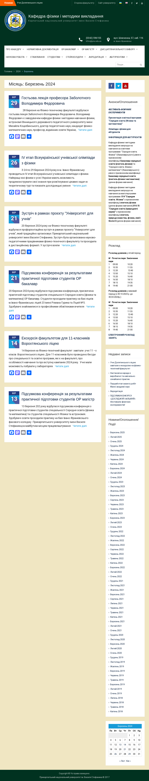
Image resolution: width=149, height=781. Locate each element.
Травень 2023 (117, 509)
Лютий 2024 (116, 473)
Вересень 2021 (117, 594)
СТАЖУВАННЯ (37, 57)
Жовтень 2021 (117, 590)
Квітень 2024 (116, 464)
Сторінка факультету (84, 3)
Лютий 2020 (116, 648)
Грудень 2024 (116, 446)
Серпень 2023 (117, 500)
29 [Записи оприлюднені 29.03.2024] (129, 754)
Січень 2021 (116, 630)
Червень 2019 (117, 675)
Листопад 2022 (117, 536)
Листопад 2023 (117, 486)
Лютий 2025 (116, 437)
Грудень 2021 (116, 581)
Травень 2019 (117, 680)
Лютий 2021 (116, 626)
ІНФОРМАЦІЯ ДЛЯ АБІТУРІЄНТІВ (125, 137)
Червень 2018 (117, 702)
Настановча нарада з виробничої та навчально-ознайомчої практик (123, 376)
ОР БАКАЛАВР (68, 49)
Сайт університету (107, 3)
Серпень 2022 (117, 549)
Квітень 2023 (116, 513)
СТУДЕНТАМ (53, 57)
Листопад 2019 (117, 662)
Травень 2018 (117, 707)
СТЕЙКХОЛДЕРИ (74, 57)
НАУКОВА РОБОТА (15, 57)
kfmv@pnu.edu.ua (93, 41)
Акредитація (116, 391)
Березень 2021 (117, 621)
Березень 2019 (117, 684)
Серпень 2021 (117, 599)
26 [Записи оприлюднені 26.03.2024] (115, 754)
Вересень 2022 (117, 545)
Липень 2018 (116, 698)
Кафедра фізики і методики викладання (65, 16)
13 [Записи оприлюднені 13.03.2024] (120, 745)
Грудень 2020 (116, 635)
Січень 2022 (116, 576)
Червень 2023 (117, 504)
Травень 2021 (117, 612)
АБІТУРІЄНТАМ (117, 57)
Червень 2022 (117, 554)
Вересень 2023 (117, 495)
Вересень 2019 (117, 671)
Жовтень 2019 (117, 666)
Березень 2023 (117, 518)
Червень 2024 (117, 459)
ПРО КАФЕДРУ (13, 49)
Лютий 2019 (116, 689)
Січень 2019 (116, 693)
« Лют (122, 761)
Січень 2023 (116, 527)
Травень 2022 (117, 558)
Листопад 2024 (117, 450)
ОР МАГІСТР (88, 49)
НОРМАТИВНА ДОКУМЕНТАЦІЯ (42, 49)
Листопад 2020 (117, 639)
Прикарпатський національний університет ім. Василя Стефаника (71, 777)
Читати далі (85, 129)
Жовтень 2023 (117, 491)
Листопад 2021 (117, 585)
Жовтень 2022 (117, 540)
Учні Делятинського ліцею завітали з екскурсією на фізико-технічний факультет (125, 365)
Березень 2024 (117, 468)
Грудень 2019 (116, 657)
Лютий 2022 (116, 572)
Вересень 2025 (117, 432)
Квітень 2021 (116, 617)
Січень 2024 (116, 477)
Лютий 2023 (116, 522)
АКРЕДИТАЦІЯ (96, 57)
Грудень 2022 (116, 531)
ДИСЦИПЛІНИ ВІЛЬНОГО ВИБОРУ (117, 49)
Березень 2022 (117, 567)
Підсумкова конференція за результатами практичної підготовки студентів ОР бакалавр (57, 278)
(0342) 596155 (93, 38)
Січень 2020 (116, 653)
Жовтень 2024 (117, 455)
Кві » (128, 761)
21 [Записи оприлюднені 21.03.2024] (125, 749)
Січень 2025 (116, 441)
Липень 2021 (116, 603)
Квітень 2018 (116, 711)
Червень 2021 (117, 608)
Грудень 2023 (116, 482)
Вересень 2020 (117, 644)
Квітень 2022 (116, 563)
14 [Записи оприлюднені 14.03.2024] (125, 745)
